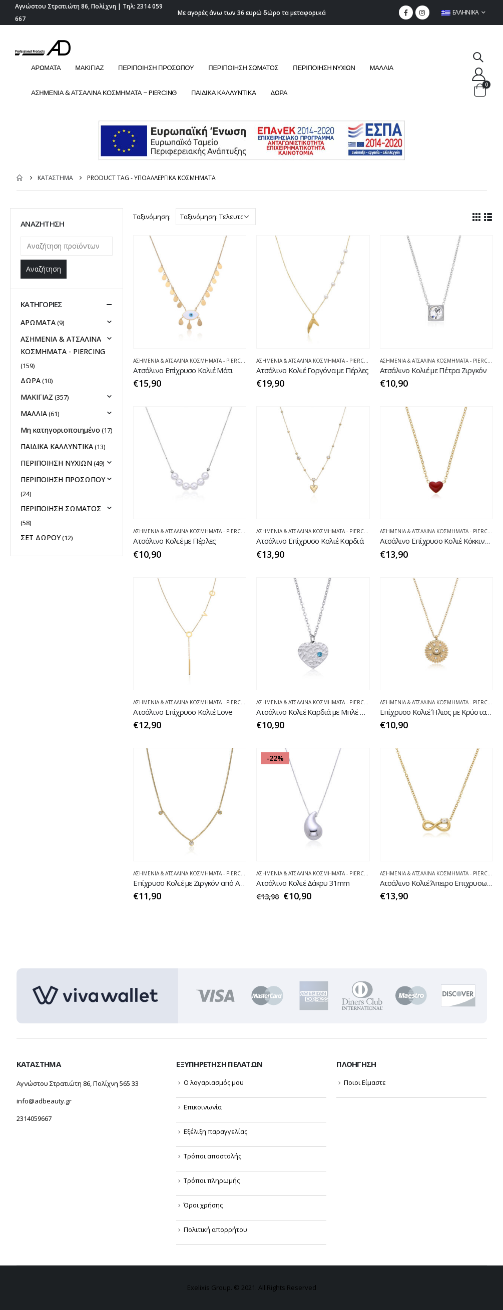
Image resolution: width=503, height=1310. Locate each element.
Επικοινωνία (203, 1106)
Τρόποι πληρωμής (212, 1180)
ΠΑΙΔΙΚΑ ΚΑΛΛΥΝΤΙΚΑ (223, 93)
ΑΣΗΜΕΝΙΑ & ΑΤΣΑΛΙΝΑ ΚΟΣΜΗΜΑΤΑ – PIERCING (104, 93)
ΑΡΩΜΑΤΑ (46, 68)
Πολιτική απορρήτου (215, 1229)
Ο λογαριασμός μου (214, 1082)
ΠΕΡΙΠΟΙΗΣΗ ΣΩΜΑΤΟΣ (243, 68)
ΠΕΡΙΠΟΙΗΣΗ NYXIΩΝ (324, 68)
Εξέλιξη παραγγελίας (215, 1131)
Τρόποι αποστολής (212, 1155)
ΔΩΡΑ (279, 93)
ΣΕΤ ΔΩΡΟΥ (41, 537)
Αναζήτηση (43, 269)
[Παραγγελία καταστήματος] (216, 216)
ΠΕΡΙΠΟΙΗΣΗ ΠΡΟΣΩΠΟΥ (156, 68)
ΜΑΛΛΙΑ (381, 68)
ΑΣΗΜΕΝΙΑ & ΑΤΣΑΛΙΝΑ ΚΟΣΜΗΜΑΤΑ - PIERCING (191, 360)
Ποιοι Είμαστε (365, 1082)
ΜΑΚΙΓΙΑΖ (89, 68)
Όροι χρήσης (203, 1204)
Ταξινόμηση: (152, 216)
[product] (190, 292)
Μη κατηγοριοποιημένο (60, 430)
